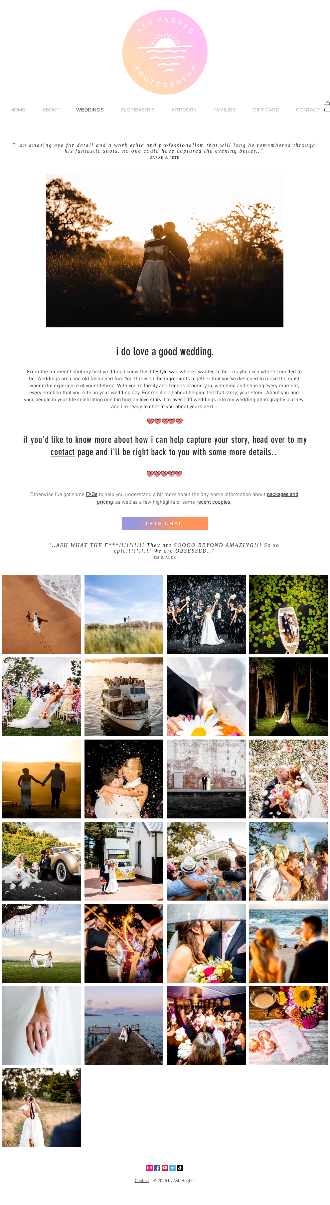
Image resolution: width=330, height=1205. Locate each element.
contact (63, 451)
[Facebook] (157, 1168)
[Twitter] (172, 1168)
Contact (142, 1180)
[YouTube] (165, 1168)
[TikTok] (180, 1168)
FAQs (91, 494)
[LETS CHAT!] (165, 523)
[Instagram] (149, 1168)
